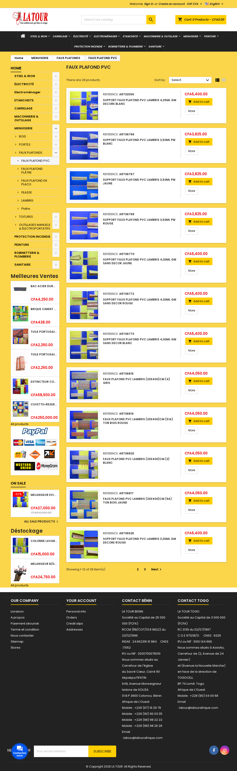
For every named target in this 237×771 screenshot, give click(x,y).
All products (20, 424)
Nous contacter (22, 635)
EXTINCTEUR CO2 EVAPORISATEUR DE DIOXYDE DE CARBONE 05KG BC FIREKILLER (44, 381)
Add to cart (198, 102)
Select (191, 80)
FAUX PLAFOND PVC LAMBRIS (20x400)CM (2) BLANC (136, 461)
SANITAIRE (154, 46)
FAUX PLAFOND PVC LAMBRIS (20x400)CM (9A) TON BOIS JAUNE (137, 500)
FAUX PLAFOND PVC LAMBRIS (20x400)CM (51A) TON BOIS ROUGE (138, 421)
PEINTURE (210, 36)
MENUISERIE (190, 36)
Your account (81, 600)
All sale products (41, 521)
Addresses (74, 629)
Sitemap (17, 641)
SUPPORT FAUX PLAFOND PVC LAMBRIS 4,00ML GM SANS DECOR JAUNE (139, 261)
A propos (18, 617)
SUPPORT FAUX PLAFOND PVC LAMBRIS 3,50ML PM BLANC (139, 142)
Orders (71, 617)
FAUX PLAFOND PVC (35, 161)
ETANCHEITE (130, 36)
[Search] (118, 19)
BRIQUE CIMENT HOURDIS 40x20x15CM (44, 309)
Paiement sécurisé (25, 623)
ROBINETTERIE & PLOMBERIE (125, 46)
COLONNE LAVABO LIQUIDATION (44, 541)
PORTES (24, 144)
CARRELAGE (60, 36)
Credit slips (74, 623)
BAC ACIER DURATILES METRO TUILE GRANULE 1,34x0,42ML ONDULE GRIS (44, 286)
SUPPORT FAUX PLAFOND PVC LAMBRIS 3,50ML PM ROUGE (139, 221)
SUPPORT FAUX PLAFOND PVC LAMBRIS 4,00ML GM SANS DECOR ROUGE (139, 301)
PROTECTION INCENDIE (88, 46)
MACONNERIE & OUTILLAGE (160, 36)
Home (16, 68)
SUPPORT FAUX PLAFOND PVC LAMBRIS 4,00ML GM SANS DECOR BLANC (139, 341)
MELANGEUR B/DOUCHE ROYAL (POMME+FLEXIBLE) (44, 564)
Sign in (148, 4)
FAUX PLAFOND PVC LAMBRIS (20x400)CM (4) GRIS (136, 381)
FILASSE (26, 192)
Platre (25, 208)
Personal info (76, 611)
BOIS (22, 136)
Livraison (17, 611)
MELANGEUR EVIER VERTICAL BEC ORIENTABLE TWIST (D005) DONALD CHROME (44, 495)
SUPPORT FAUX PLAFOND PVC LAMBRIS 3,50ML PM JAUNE (139, 181)
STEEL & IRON (38, 36)
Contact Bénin (137, 600)
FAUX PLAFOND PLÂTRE (32, 171)
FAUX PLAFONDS (30, 152)
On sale (18, 483)
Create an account (171, 4)
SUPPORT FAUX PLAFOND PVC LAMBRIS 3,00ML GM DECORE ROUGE (139, 540)
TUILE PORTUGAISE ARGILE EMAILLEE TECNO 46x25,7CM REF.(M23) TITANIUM (44, 354)
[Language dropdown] (214, 4)
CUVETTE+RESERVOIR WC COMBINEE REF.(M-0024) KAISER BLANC (44, 404)
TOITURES (26, 217)
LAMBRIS (27, 200)
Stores (15, 647)
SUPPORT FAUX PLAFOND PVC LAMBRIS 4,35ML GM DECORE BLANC (139, 102)
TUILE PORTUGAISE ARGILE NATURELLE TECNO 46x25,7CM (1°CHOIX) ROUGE (44, 331)
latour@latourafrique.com (198, 708)
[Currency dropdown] (195, 4)
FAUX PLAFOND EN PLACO (34, 182)
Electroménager (105, 36)
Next (157, 569)
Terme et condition (25, 629)
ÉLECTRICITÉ (80, 36)
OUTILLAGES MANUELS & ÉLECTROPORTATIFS (34, 227)
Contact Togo (193, 600)
